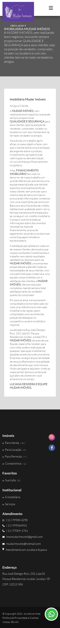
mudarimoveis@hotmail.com (21, 543)
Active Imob (33, 613)
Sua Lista (11, 480)
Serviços (8, 504)
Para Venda (13, 443)
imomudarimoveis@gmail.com (22, 536)
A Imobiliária (11, 497)
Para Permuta (14, 456)
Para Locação (14, 449)
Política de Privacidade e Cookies (20, 617)
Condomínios (14, 463)
